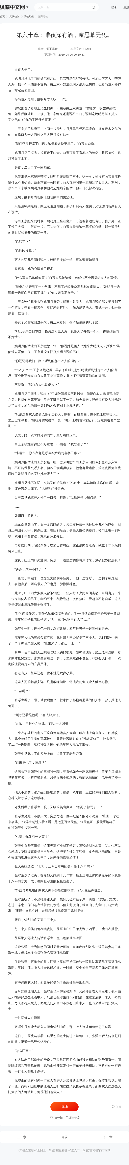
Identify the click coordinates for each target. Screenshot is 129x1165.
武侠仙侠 (14, 16)
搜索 (94, 7)
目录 (64, 1137)
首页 (2, 16)
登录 (114, 7)
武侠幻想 (29, 16)
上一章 (21, 1137)
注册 (126, 7)
